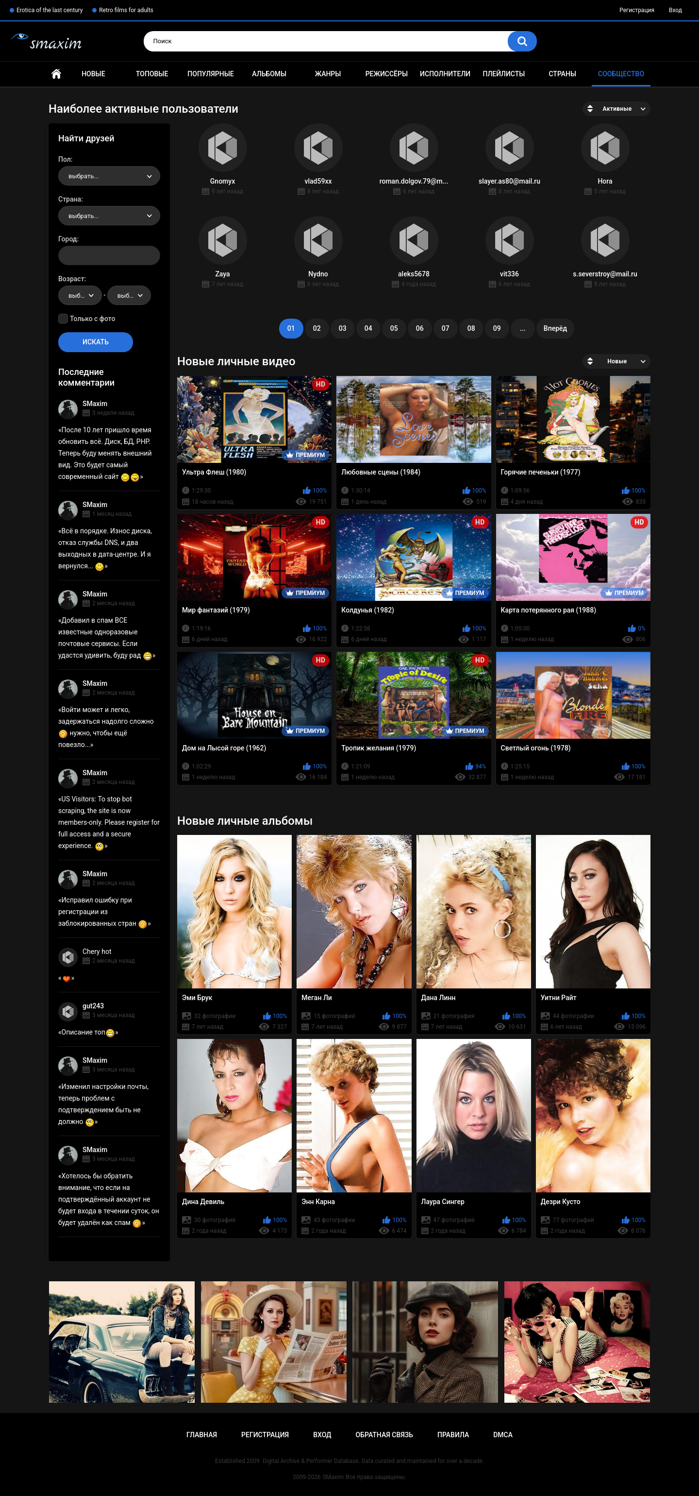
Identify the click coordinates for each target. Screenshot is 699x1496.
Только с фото (92, 319)
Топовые (152, 74)
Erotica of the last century (50, 10)
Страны (562, 74)
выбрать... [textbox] (83, 176)
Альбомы (269, 74)
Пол (64, 159)
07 (445, 328)
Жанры (328, 74)
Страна (69, 199)
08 (471, 328)
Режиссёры (387, 74)
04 (368, 328)
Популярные (210, 74)
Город (67, 239)
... (523, 328)
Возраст (71, 279)
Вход (675, 10)
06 (420, 328)
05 (394, 328)
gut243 (93, 1006)
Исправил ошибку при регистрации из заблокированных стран (103, 911)
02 (317, 328)
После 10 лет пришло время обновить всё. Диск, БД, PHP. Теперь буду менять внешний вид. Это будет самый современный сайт (105, 453)
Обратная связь (384, 1435)
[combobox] (109, 176)
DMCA (503, 1435)
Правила (453, 1435)
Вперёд (555, 328)
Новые (93, 74)
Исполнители (445, 74)
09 (497, 328)
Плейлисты (504, 74)
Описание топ (88, 1032)
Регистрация (636, 10)
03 (343, 328)
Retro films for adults (126, 10)
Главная (56, 74)
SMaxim (95, 404)
